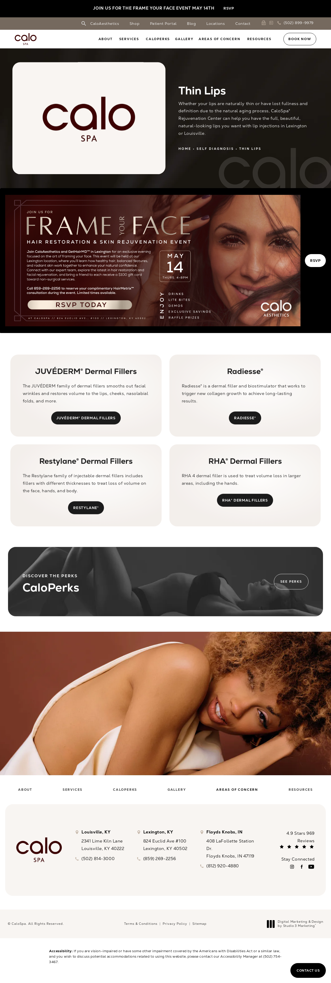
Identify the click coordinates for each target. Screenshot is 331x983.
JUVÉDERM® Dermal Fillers (86, 427)
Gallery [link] (184, 39)
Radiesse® (245, 427)
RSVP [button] (228, 8)
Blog (191, 23)
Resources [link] (259, 39)
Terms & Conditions (140, 926)
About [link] (105, 39)
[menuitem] (106, 39)
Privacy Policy (175, 926)
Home (184, 149)
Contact (243, 23)
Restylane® (86, 516)
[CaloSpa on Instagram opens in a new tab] (292, 869)
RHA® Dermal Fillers (245, 509)
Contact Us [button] (308, 970)
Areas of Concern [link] (219, 39)
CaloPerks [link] (158, 39)
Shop (134, 23)
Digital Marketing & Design (296, 926)
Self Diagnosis (215, 149)
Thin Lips (250, 149)
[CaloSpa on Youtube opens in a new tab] (311, 869)
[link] (264, 22)
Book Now (299, 39)
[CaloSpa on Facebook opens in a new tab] (301, 869)
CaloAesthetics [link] (104, 23)
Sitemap (199, 926)
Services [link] (129, 39)
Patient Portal (163, 23)
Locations (215, 23)
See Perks (291, 590)
